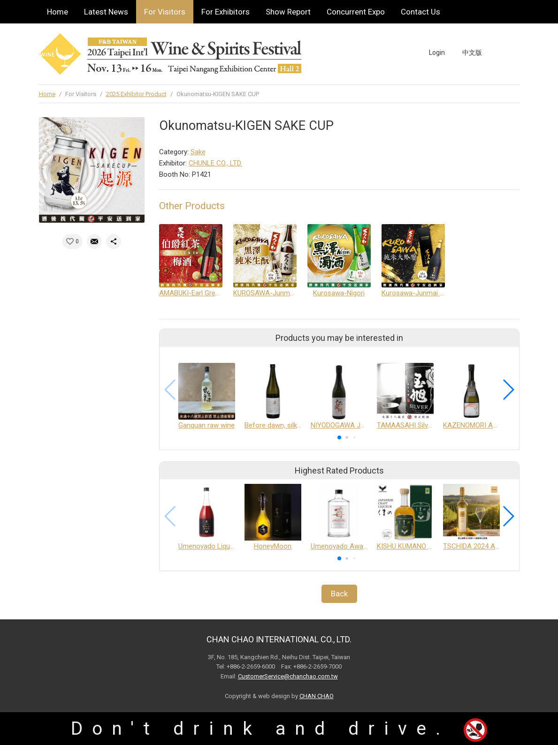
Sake (198, 152)
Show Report (288, 11)
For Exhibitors (225, 11)
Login (437, 52)
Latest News (106, 11)
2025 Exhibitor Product (136, 94)
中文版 (472, 52)
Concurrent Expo (356, 11)
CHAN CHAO (316, 696)
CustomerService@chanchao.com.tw (288, 676)
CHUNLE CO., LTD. (215, 163)
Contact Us (420, 11)
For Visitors (164, 11)
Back (339, 593)
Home (57, 11)
